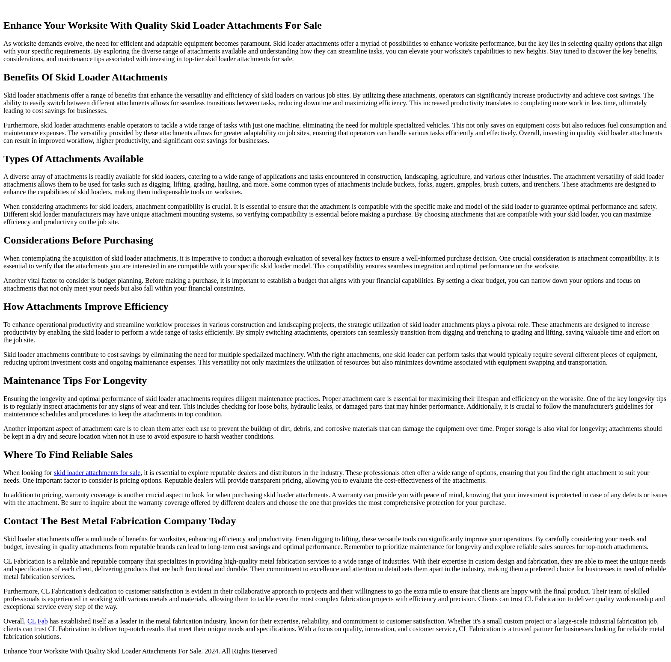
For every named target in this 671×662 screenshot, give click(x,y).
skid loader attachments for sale (97, 472)
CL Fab (37, 621)
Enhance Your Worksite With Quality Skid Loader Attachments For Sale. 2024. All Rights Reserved (140, 651)
